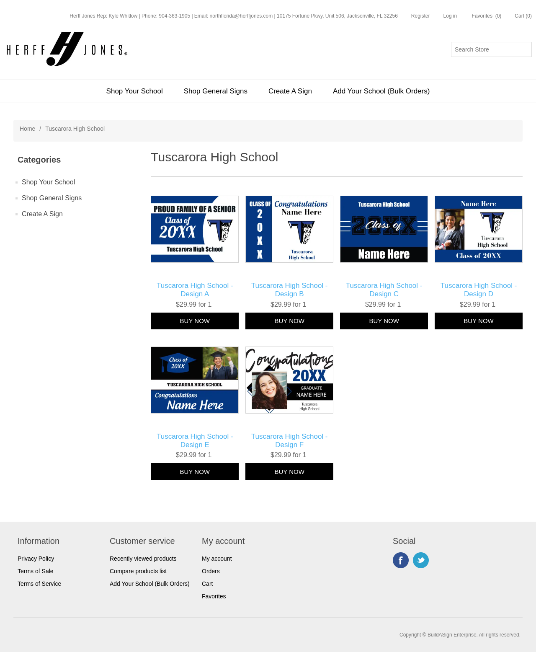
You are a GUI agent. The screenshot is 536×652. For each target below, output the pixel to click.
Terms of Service (39, 583)
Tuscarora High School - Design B (289, 290)
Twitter (421, 560)
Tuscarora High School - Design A (195, 290)
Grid (500, 159)
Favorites (214, 596)
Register (420, 16)
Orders (211, 571)
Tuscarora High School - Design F (289, 440)
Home (27, 128)
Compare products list (138, 571)
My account (217, 558)
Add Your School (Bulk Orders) (381, 91)
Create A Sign (290, 91)
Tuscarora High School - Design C (384, 290)
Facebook (401, 560)
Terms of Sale (36, 571)
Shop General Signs (215, 91)
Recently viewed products (143, 558)
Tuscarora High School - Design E (195, 440)
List (515, 159)
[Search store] (491, 49)
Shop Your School (134, 91)
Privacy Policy (36, 558)
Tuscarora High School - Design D (479, 290)
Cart (207, 583)
